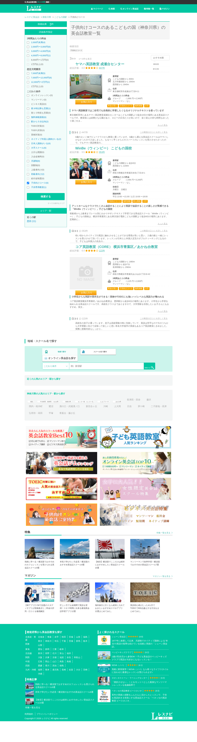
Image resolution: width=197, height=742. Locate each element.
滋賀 (62, 678)
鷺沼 (81, 427)
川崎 (136, 427)
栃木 (85, 662)
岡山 (47, 682)
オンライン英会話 (129, 9)
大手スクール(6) (38, 148)
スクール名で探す (99, 379)
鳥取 (62, 682)
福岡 (40, 690)
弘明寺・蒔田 (70, 434)
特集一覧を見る (163, 554)
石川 (54, 674)
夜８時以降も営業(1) (41, 108)
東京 (40, 662)
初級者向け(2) (37, 174)
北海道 (41, 658)
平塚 (86, 434)
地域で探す (62, 379)
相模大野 (79, 420)
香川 (47, 686)
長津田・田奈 (36, 427)
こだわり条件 (50, 387)
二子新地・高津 (50, 434)
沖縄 (40, 694)
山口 (54, 682)
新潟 (40, 674)
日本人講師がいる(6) (41, 143)
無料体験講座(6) (38, 117)
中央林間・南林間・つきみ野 (54, 420)
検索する (46, 196)
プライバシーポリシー (47, 735)
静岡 (47, 670)
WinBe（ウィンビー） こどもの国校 (106, 162)
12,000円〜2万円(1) (40, 82)
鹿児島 (55, 690)
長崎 (64, 690)
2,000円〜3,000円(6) (41, 46)
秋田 (64, 658)
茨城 (71, 662)
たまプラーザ (128, 420)
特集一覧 (149, 9)
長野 (47, 674)
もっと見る (160, 131)
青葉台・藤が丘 (102, 434)
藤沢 (51, 427)
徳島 (62, 686)
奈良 (69, 678)
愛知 (40, 670)
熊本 (47, 690)
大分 (78, 690)
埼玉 (56, 662)
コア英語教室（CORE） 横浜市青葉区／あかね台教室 (119, 267)
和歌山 (77, 678)
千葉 (64, 662)
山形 (78, 658)
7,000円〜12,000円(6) (41, 77)
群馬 (78, 662)
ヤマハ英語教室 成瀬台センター (102, 67)
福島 (85, 658)
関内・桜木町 (66, 427)
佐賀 (71, 690)
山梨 (40, 666)
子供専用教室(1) (38, 187)
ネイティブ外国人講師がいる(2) (46, 139)
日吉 (160, 427)
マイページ (97, 9)
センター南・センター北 (102, 420)
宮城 (71, 658)
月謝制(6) (35, 161)
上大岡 (148, 427)
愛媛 (40, 686)
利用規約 (29, 735)
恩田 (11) (31, 221)
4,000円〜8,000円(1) (41, 55)
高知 (54, 686)
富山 (62, 674)
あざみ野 (145, 420)
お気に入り (89, 105)
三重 (54, 670)
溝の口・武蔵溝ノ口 (100, 427)
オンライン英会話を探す (137, 379)
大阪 (40, 678)
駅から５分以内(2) (39, 121)
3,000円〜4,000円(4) (41, 51)
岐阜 (62, 670)
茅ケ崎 (32, 434)
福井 (69, 674)
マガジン (165, 9)
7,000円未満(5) (38, 73)
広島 (40, 682)
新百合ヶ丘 (122, 427)
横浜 (31, 420)
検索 (112, 9)
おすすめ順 (158, 57)
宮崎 (85, 690)
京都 (54, 678)
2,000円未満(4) (38, 42)
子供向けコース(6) (39, 183)
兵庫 (47, 678)
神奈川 (48, 662)
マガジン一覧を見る (161, 597)
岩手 (56, 658)
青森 (49, 658)
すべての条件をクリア (56, 203)
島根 (69, 682)
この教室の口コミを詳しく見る (151, 138)
